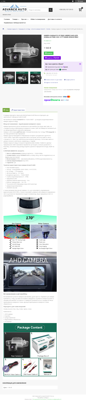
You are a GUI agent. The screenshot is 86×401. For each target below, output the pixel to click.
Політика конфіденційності (54, 399)
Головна (7, 19)
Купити (49, 53)
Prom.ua (52, 396)
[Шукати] (50, 10)
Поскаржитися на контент (39, 399)
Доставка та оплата (55, 19)
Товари (14, 19)
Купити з (53, 58)
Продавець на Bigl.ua (43, 397)
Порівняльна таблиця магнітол (15, 23)
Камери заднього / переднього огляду (18, 29)
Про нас (24, 19)
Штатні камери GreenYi (38, 29)
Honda (48, 29)
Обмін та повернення (38, 19)
